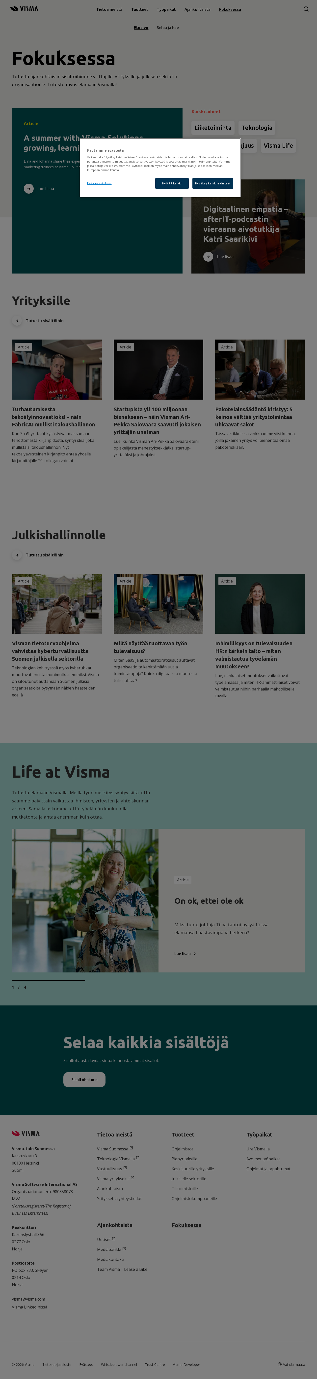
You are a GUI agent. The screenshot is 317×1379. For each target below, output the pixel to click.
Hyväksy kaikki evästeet (213, 183)
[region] (160, 168)
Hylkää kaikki (172, 183)
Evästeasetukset (99, 183)
